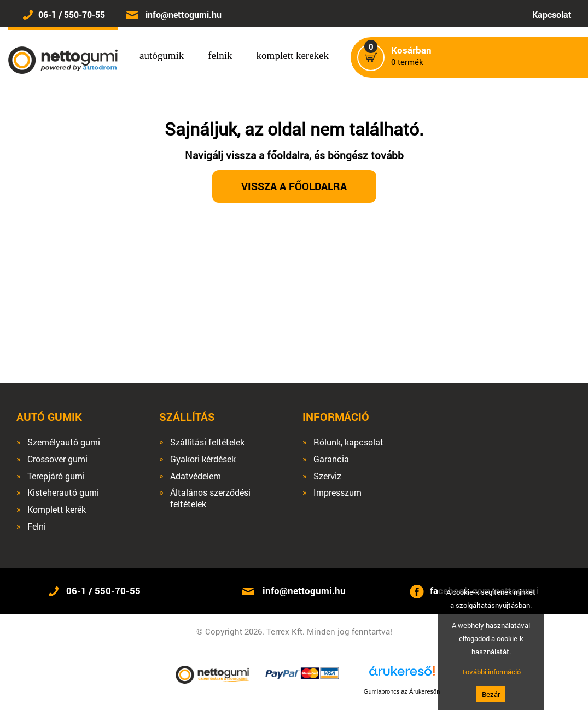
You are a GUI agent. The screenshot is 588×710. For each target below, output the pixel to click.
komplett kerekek (293, 55)
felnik (220, 55)
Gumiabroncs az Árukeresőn (402, 691)
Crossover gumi (57, 459)
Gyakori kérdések (203, 459)
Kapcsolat (552, 14)
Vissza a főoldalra (294, 186)
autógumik (161, 55)
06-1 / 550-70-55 (71, 14)
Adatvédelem (195, 476)
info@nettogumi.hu (183, 14)
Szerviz (327, 476)
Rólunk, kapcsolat (348, 442)
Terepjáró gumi (56, 476)
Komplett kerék (56, 509)
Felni (36, 526)
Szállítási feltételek (207, 442)
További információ (491, 672)
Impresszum (337, 492)
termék (411, 56)
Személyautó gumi (63, 442)
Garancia (331, 459)
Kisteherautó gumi (63, 492)
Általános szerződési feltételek (210, 498)
